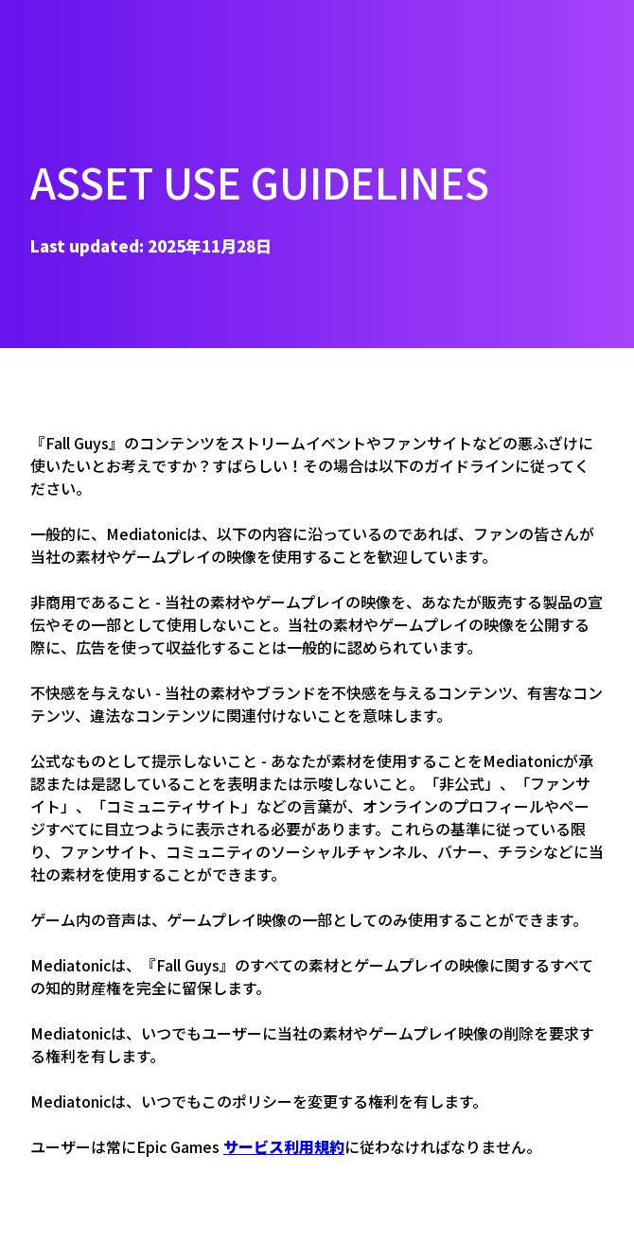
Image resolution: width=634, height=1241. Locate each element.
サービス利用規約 (283, 1146)
